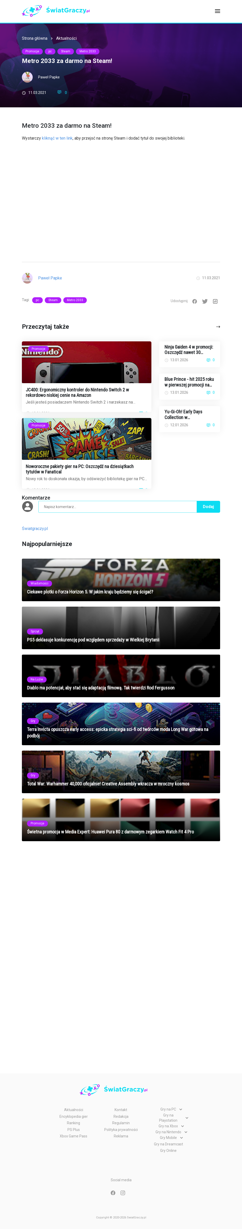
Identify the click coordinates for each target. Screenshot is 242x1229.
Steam (65, 51)
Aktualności (66, 38)
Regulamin (121, 1123)
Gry (33, 721)
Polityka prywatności (121, 1130)
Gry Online (168, 1150)
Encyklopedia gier (73, 1116)
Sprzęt (35, 631)
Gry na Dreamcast (168, 1144)
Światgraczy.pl (35, 528)
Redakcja (121, 1116)
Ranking (73, 1123)
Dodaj (208, 506)
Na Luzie (37, 679)
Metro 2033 (88, 51)
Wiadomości (39, 583)
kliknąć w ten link (57, 138)
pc (50, 51)
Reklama (121, 1136)
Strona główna (34, 38)
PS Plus (73, 1130)
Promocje (32, 51)
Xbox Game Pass (73, 1136)
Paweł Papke (49, 77)
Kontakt (121, 1110)
